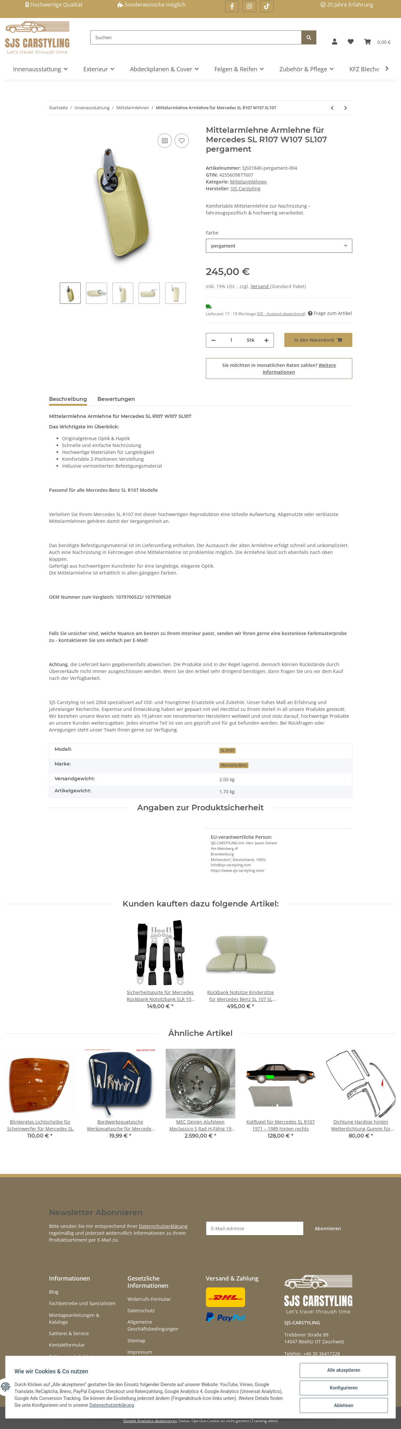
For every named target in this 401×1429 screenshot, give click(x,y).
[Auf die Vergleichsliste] (165, 140)
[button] (335, 41)
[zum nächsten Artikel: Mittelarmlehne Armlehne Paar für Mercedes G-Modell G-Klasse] (345, 108)
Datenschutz (141, 1310)
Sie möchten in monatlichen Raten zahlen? (279, 368)
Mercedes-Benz (234, 765)
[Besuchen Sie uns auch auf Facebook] (232, 6)
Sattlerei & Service (69, 1333)
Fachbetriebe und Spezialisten (82, 1303)
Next (191, 294)
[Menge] (231, 340)
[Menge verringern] (213, 340)
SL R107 (227, 750)
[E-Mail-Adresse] (255, 1228)
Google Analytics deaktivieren (150, 1420)
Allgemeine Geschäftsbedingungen (152, 1325)
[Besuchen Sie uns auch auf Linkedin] (267, 6)
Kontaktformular (67, 1345)
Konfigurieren (342, 1388)
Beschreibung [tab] (68, 399)
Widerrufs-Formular (149, 1299)
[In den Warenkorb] (318, 340)
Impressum (139, 1352)
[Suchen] (196, 37)
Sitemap (136, 1340)
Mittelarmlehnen (248, 182)
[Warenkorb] (377, 41)
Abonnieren (328, 1228)
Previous (54, 294)
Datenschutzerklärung (163, 1226)
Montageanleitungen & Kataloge (74, 1318)
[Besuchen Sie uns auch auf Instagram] (249, 6)
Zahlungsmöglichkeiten (74, 1356)
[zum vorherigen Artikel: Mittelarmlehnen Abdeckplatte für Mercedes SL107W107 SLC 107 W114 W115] (332, 108)
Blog (53, 1292)
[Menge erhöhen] (266, 340)
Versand (260, 286)
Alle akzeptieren (342, 1371)
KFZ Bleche (364, 69)
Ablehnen (342, 1405)
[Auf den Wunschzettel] (182, 140)
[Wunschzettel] (351, 41)
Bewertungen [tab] (116, 399)
